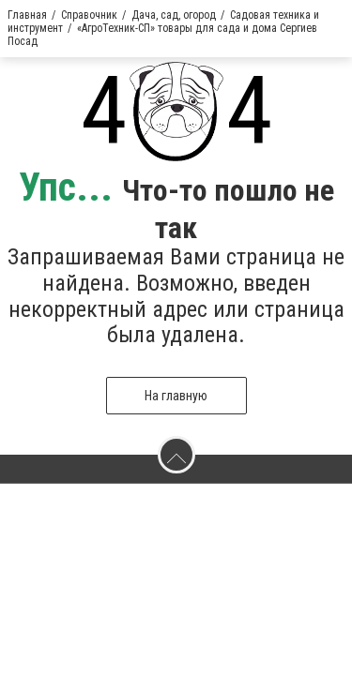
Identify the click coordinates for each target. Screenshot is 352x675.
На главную (176, 395)
